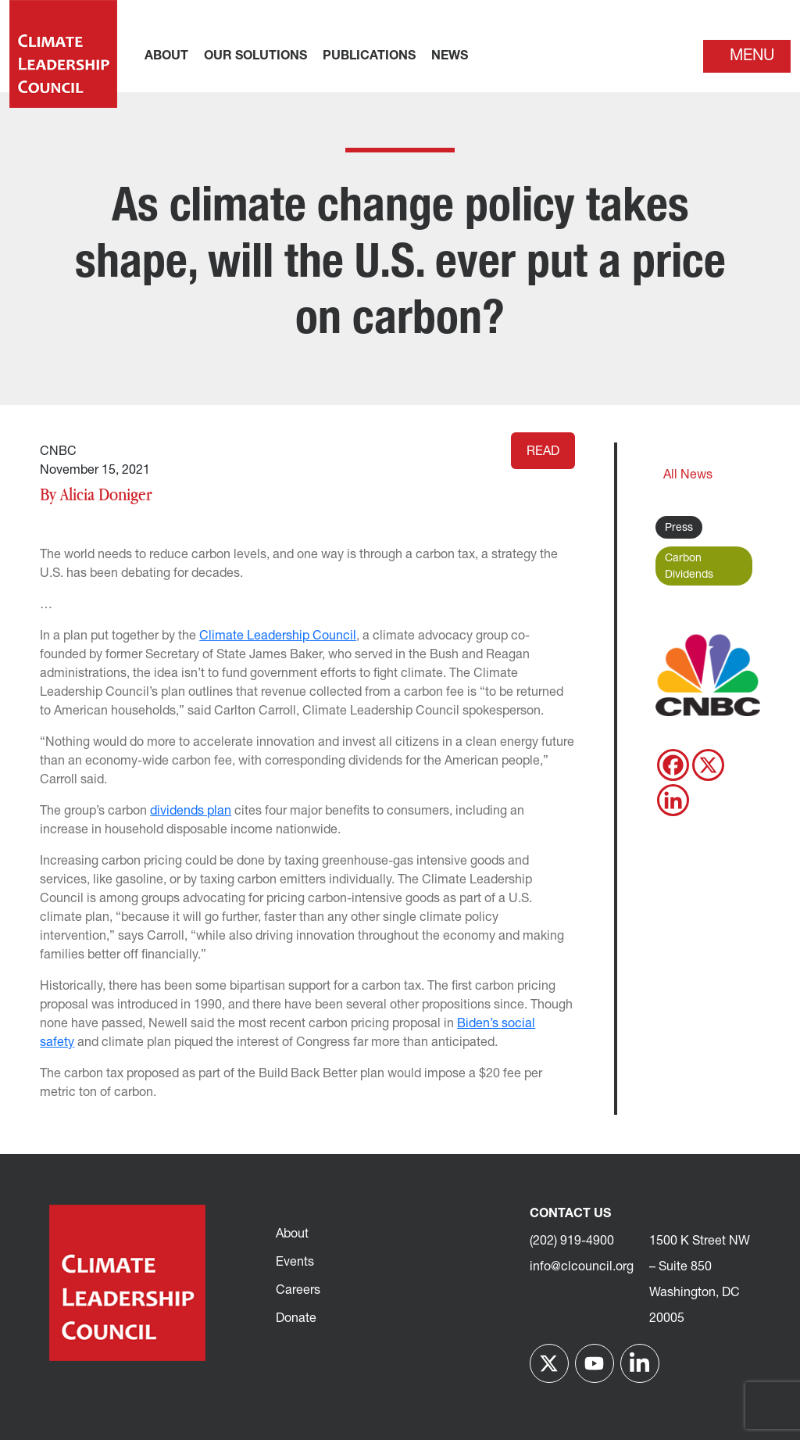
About (292, 1234)
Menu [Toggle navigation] (752, 56)
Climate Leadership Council (277, 636)
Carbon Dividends (689, 567)
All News (687, 475)
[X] (708, 765)
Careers (298, 1290)
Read (543, 452)
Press (679, 528)
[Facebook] (673, 765)
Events (295, 1262)
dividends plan (190, 811)
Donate (296, 1319)
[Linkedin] (673, 800)
